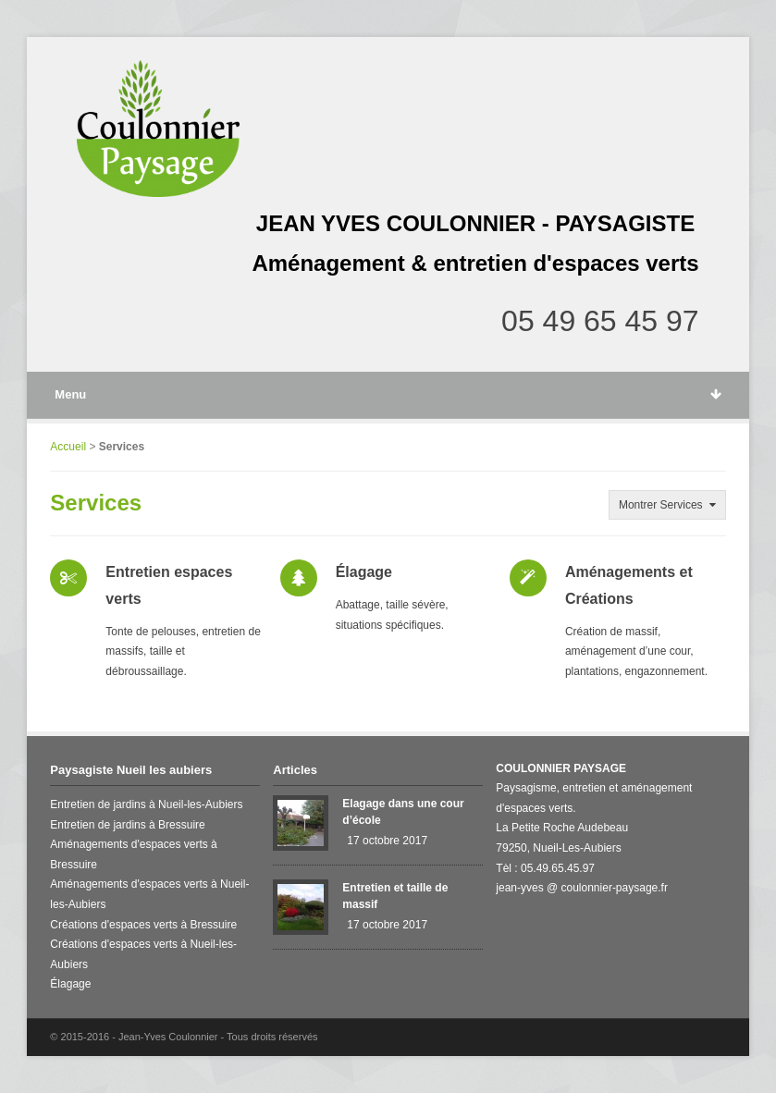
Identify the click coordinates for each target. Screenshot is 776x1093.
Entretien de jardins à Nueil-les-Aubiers (146, 804)
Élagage (364, 572)
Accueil (68, 446)
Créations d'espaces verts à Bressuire (143, 924)
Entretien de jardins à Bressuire (127, 824)
